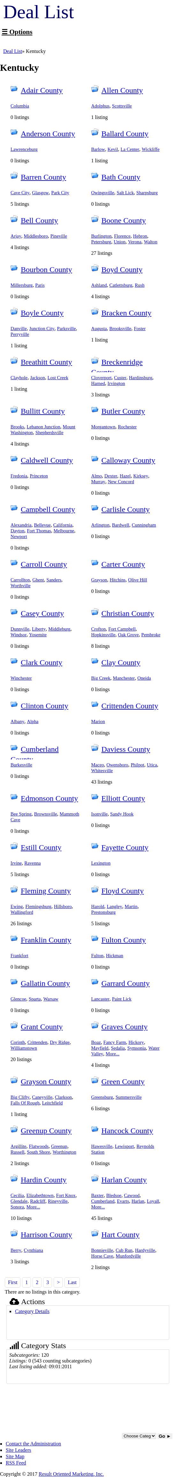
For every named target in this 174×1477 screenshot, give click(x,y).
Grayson (99, 579)
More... (112, 1053)
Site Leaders (18, 1450)
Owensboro (117, 764)
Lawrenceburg (24, 149)
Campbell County (48, 509)
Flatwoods (39, 1146)
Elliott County (123, 798)
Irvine (16, 863)
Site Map (15, 1456)
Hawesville (101, 1146)
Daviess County (126, 749)
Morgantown (103, 426)
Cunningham (144, 525)
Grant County (42, 1027)
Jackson (37, 377)
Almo (96, 475)
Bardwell (120, 525)
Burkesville (21, 764)
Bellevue (42, 525)
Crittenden (37, 1042)
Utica (152, 764)
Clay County (121, 662)
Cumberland (103, 1201)
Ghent (38, 579)
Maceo (97, 764)
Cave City (20, 192)
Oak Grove (128, 634)
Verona (134, 241)
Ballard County (125, 133)
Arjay (16, 236)
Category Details (32, 1311)
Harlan (138, 1201)
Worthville (21, 585)
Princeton (39, 475)
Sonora (17, 1206)
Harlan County (124, 1180)
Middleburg (59, 628)
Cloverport (101, 377)
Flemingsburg (38, 906)
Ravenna (32, 863)
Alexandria (21, 525)
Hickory (136, 1042)
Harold (97, 906)
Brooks (17, 426)
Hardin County (43, 1180)
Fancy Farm (114, 1042)
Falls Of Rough (25, 1102)
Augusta (99, 328)
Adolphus (100, 105)
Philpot (137, 764)
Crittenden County (130, 706)
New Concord (121, 481)
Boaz (96, 1042)
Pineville (58, 236)
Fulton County (124, 940)
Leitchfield (52, 1102)
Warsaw (50, 998)
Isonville (99, 813)
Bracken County (127, 313)
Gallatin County (45, 983)
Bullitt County (43, 411)
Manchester (124, 678)
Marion (98, 721)
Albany (17, 721)
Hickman (114, 955)
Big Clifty (20, 1097)
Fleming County (46, 891)
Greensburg (102, 1097)
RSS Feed (16, 1463)
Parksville (66, 328)
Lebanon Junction (43, 426)
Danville (19, 328)
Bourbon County (46, 269)
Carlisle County (126, 509)
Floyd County (123, 891)
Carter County (123, 564)
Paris (39, 285)
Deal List (12, 51)
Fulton (97, 955)
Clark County (41, 662)
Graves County (125, 1027)
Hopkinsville (103, 634)
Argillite (18, 1146)
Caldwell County (47, 460)
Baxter (97, 1195)
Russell (17, 1152)
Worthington (64, 1152)
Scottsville (122, 105)
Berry (16, 1250)
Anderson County (48, 133)
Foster (140, 328)
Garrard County (126, 983)
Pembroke (151, 634)
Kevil (113, 149)
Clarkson (63, 1097)
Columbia (20, 105)
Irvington (116, 383)
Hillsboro (63, 906)
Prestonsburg (103, 912)
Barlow (98, 149)
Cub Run (124, 1250)
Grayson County (46, 1081)
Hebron (140, 236)
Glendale (19, 1201)
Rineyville (57, 1201)
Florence (122, 236)
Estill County (41, 847)
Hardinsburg (140, 377)
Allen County (122, 90)
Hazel (125, 475)
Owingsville (102, 192)
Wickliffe (151, 149)
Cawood (132, 1195)
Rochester (127, 426)
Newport (19, 536)
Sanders (53, 579)
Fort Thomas (39, 530)
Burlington (101, 236)
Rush (139, 285)
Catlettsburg (121, 285)
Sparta (35, 998)
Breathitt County (46, 362)
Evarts (123, 1201)
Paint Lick (122, 998)
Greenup (59, 1146)
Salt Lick (125, 192)
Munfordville (128, 1256)
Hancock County (127, 1130)
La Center (130, 149)
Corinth (18, 1042)
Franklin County (46, 940)
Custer (120, 377)
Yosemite (38, 634)
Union (119, 241)
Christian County (128, 613)
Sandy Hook (121, 813)
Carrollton (20, 579)
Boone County (124, 220)
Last (72, 1282)
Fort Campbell (121, 628)
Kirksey (140, 475)
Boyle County (42, 313)
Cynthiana (33, 1250)
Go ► (165, 1436)
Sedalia (118, 1048)
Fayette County (125, 847)
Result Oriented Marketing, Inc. (71, 1474)
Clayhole (19, 377)
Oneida (144, 678)
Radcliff (37, 1201)
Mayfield (100, 1048)
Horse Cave (102, 1256)
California (62, 525)
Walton (150, 241)
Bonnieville (102, 1250)
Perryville (20, 334)
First (12, 1282)
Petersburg (101, 241)
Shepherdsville (49, 432)
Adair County (42, 90)
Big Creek (100, 678)
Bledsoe (113, 1195)
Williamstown (24, 1048)
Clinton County (44, 706)
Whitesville (102, 770)
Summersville (129, 1097)
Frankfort (19, 955)
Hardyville (145, 1250)
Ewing (17, 906)
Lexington (101, 863)
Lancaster (100, 998)
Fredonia (19, 475)
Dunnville (20, 628)
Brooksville (121, 328)
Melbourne (64, 530)
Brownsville (45, 813)
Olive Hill (137, 579)
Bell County (39, 220)
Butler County (123, 411)
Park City (60, 192)
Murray (98, 481)
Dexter (110, 475)
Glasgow (40, 192)
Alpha (32, 721)
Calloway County (128, 460)
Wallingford (22, 912)
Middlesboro (36, 236)
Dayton (17, 530)
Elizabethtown (40, 1195)
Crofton (98, 628)
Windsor (18, 634)
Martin (131, 906)
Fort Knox (66, 1195)
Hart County (121, 1234)
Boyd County (122, 269)
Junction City (42, 328)
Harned (98, 383)
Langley (114, 906)
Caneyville (42, 1097)
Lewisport (124, 1146)
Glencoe (18, 998)
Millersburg (22, 285)
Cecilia (17, 1195)
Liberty (39, 628)
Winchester (21, 678)
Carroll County (44, 564)
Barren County (43, 177)
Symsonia (136, 1048)
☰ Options (17, 32)
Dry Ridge (60, 1042)
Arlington (100, 525)
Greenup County (46, 1130)
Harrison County (46, 1234)
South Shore (38, 1152)
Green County (123, 1081)
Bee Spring (21, 813)
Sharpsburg (147, 192)
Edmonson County (49, 798)
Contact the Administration (33, 1443)
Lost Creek (58, 377)
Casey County (42, 613)
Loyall (153, 1201)
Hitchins (117, 579)
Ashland (99, 285)
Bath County (121, 177)
